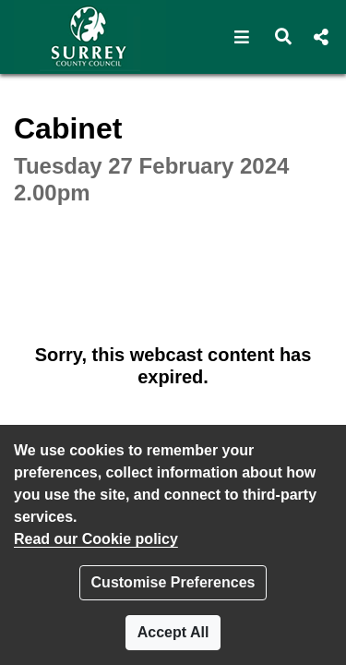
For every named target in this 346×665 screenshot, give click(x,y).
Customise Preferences (173, 582)
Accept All (173, 632)
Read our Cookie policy (96, 539)
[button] (242, 37)
